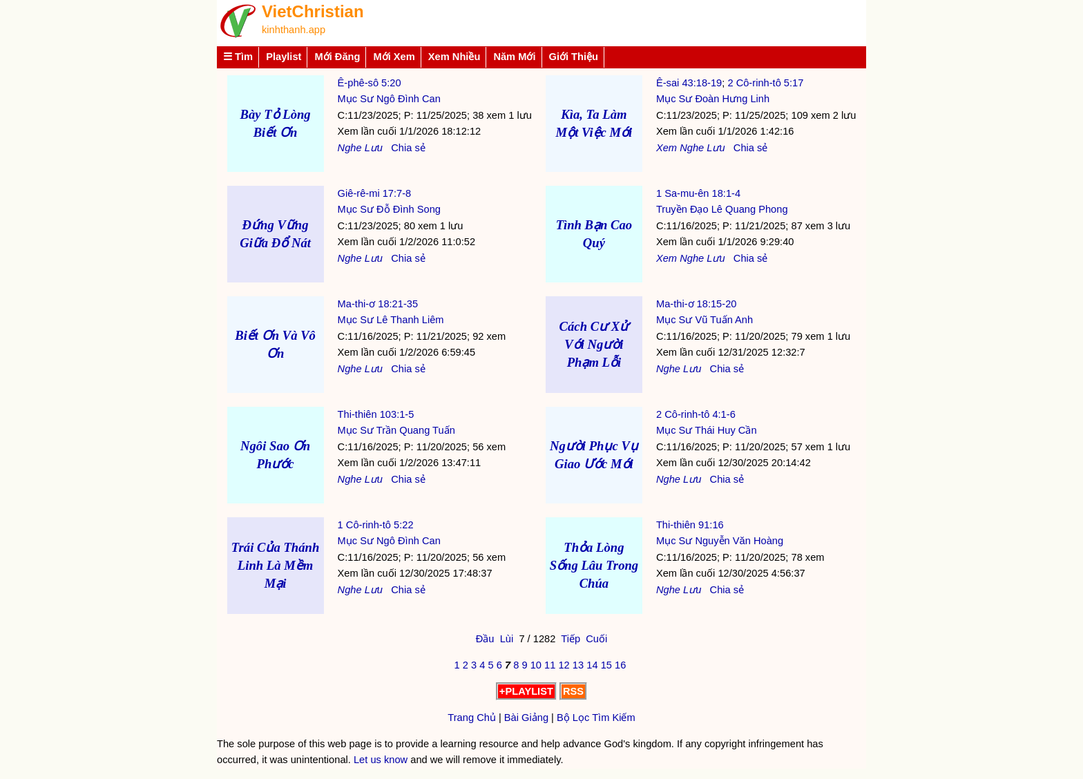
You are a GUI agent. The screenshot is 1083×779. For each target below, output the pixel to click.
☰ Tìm (238, 56)
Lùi (507, 638)
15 (606, 665)
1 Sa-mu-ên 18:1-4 (698, 193)
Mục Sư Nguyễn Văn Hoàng (719, 540)
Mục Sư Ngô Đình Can (389, 98)
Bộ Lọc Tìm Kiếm (596, 717)
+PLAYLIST (526, 691)
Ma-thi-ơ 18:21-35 (378, 303)
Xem (666, 147)
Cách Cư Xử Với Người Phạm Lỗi (594, 344)
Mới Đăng (337, 56)
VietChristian (313, 11)
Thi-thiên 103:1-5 (376, 414)
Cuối (596, 638)
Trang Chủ (472, 717)
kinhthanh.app (293, 29)
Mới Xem (393, 56)
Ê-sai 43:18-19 (689, 82)
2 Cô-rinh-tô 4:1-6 (696, 414)
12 (563, 665)
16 (620, 665)
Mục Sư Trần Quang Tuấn (396, 430)
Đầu (485, 638)
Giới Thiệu (574, 56)
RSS (573, 691)
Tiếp (570, 638)
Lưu (374, 147)
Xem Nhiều (454, 56)
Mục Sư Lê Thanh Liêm (391, 319)
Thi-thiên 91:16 (690, 524)
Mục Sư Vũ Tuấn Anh (704, 319)
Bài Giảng (526, 717)
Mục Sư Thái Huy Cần (706, 430)
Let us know (381, 759)
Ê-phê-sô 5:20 (369, 82)
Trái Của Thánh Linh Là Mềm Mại (275, 565)
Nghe (350, 147)
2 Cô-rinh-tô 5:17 (765, 82)
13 (578, 665)
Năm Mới (514, 56)
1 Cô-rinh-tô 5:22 (376, 524)
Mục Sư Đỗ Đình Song (389, 209)
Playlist (283, 56)
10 (536, 665)
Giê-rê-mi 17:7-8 (375, 193)
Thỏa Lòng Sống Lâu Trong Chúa (594, 565)
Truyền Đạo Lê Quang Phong (722, 209)
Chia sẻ (408, 147)
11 (549, 665)
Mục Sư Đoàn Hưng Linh (712, 98)
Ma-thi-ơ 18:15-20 (696, 303)
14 (591, 665)
